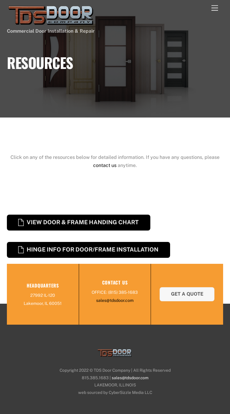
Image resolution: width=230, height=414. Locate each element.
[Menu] (215, 8)
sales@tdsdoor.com (115, 300)
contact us (104, 165)
